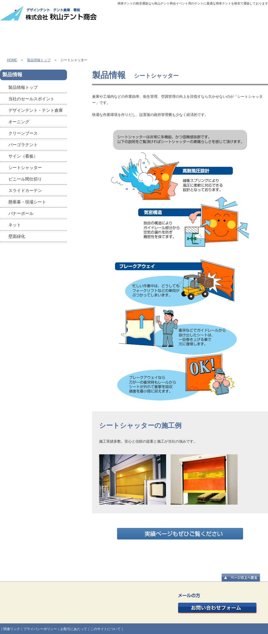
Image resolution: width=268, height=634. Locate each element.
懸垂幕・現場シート (27, 202)
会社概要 (169, 15)
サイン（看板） (23, 156)
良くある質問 (239, 35)
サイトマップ (201, 15)
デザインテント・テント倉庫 (35, 110)
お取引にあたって (73, 629)
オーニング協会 (33, 320)
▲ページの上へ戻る (240, 577)
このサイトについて (105, 629)
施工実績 (185, 35)
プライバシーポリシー (40, 629)
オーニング (18, 121)
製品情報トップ (39, 60)
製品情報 (76, 35)
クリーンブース (23, 133)
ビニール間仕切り (25, 179)
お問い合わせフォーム (217, 603)
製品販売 (131, 35)
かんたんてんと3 (33, 292)
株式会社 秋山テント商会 (49, 13)
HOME (24, 35)
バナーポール (21, 213)
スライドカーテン (25, 190)
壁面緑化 (16, 236)
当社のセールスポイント (31, 98)
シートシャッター (25, 167)
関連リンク (11, 629)
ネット (14, 224)
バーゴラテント (23, 144)
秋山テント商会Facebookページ (33, 264)
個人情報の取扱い (240, 15)
